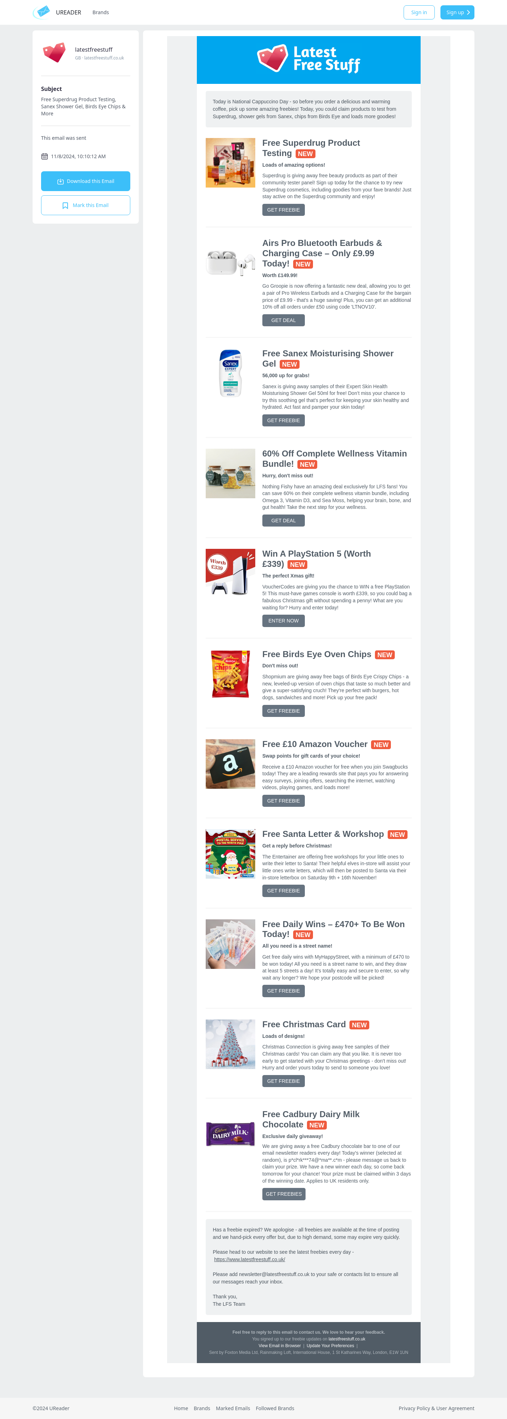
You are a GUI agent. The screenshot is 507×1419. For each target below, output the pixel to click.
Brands (100, 12)
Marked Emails (233, 1408)
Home (181, 1408)
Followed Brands (275, 1408)
